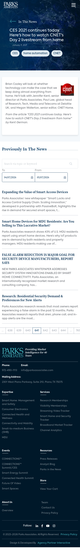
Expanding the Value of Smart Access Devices (35, 192)
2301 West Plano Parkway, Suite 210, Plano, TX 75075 (32, 382)
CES (15, 53)
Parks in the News (50, 469)
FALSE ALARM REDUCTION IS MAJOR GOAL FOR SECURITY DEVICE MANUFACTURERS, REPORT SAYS (38, 258)
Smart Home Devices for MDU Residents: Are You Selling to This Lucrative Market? (38, 223)
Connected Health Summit (18, 478)
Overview (7, 510)
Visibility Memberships (53, 406)
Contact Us (48, 508)
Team (44, 502)
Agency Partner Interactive (54, 543)
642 (45, 330)
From (38, 170)
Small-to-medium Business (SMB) (18, 431)
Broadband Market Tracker (56, 425)
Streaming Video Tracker (55, 411)
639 (19, 330)
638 (10, 330)
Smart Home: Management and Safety (18, 402)
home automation (35, 53)
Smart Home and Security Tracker (55, 418)
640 (28, 330)
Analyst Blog (47, 464)
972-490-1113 (9, 370)
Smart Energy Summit (15, 473)
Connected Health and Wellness (15, 416)
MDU (5, 437)
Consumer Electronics (15, 409)
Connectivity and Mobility (17, 423)
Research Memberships (54, 400)
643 (54, 330)
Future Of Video (11, 483)
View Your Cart (49, 489)
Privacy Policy (49, 513)
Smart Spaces (10, 489)
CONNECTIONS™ (12, 459)
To (3, 170)
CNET (56, 53)
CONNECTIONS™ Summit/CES (12, 466)
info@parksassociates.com (37, 370)
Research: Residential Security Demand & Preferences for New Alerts (32, 298)
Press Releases (48, 459)
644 (63, 330)
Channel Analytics (51, 430)
